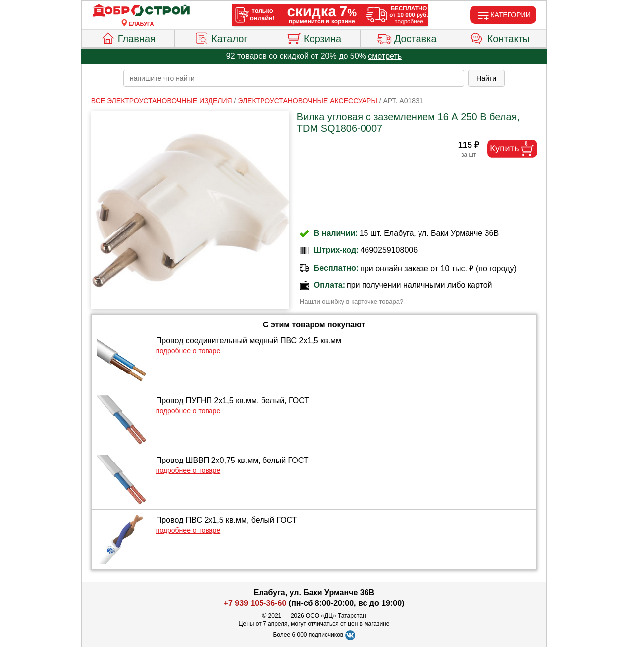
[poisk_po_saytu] (293, 78)
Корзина (313, 37)
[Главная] (141, 11)
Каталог (221, 37)
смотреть (385, 56)
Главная (128, 37)
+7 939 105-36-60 (255, 603)
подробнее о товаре (188, 351)
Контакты (500, 37)
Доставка (407, 37)
